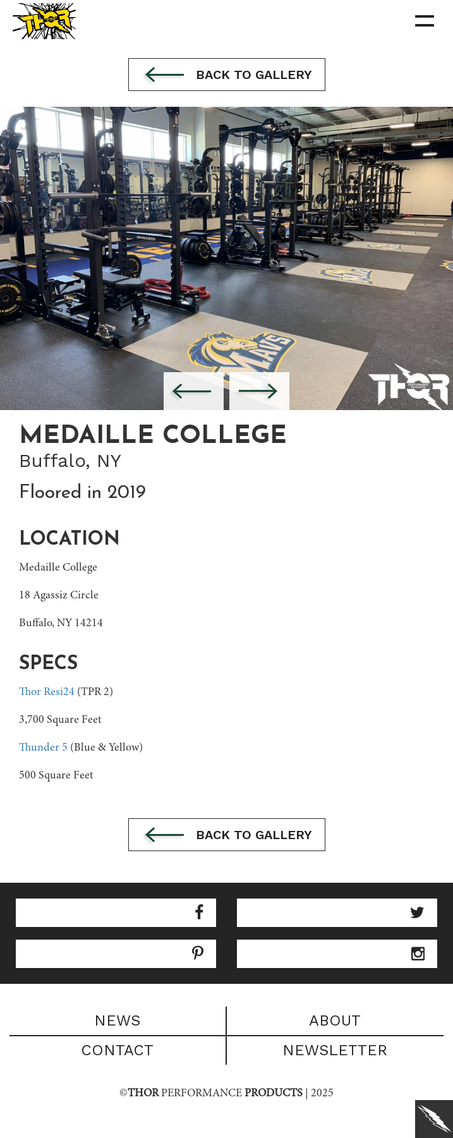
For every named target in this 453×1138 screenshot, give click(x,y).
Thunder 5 (43, 748)
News (117, 1020)
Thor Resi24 (47, 692)
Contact (117, 1050)
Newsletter (334, 1050)
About (335, 1020)
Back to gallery (227, 75)
